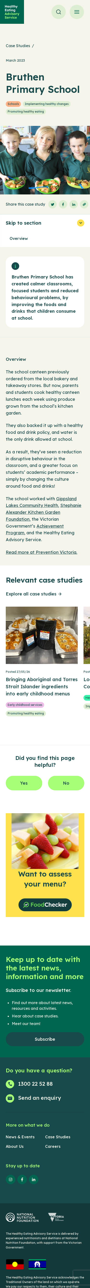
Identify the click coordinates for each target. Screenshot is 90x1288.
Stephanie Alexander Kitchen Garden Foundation (43, 512)
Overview (19, 238)
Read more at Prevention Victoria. (41, 552)
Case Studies (18, 45)
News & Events (20, 1136)
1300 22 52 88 (35, 1083)
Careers (52, 1146)
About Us (15, 1146)
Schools (13, 104)
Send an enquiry (39, 1098)
